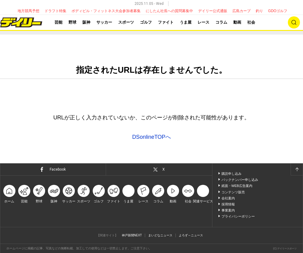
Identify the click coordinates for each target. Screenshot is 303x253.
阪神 (86, 22)
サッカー (104, 22)
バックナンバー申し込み (239, 179)
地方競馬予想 (28, 11)
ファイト (166, 22)
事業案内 (228, 210)
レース (203, 22)
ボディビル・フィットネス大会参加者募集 (106, 11)
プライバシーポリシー (238, 216)
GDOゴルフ (277, 11)
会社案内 (228, 198)
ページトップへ (297, 169)
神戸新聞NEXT (132, 235)
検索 (294, 22)
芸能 (58, 22)
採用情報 (228, 204)
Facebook (58, 169)
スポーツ (126, 22)
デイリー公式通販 (212, 11)
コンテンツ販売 (233, 192)
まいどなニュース (160, 235)
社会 (251, 22)
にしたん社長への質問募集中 (169, 11)
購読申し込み (231, 173)
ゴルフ (146, 22)
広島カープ (241, 11)
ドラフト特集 (55, 11)
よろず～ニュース (191, 235)
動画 (237, 22)
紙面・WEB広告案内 (236, 186)
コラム (221, 22)
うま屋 (185, 22)
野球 (72, 22)
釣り (259, 11)
